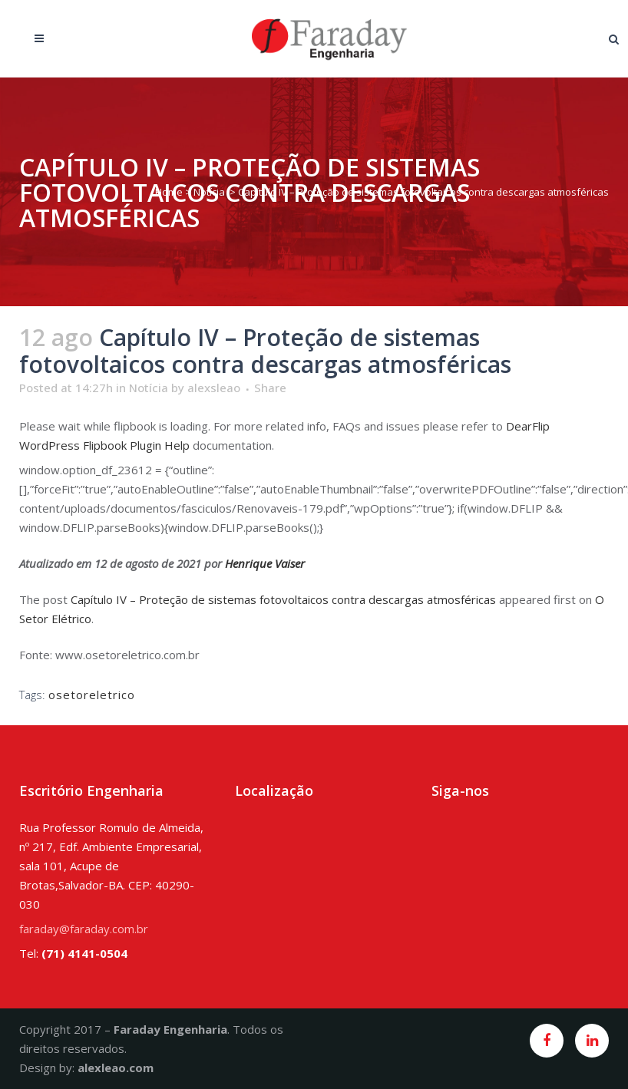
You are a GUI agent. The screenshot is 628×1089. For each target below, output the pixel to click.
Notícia (209, 192)
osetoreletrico (91, 694)
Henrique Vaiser (265, 563)
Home (169, 192)
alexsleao (213, 387)
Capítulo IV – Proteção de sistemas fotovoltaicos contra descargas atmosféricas (283, 599)
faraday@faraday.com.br (83, 928)
